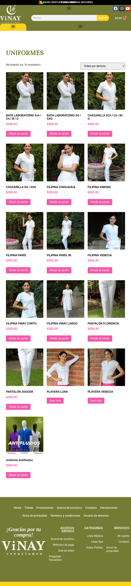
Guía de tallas (66, 550)
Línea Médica (95, 535)
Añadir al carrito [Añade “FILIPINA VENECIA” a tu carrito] (100, 270)
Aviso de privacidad (34, 515)
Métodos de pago (63, 544)
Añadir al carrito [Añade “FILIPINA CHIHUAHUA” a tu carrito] (59, 202)
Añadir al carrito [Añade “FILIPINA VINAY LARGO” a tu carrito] (59, 338)
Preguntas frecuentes (55, 558)
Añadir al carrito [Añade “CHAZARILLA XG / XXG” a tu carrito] (18, 202)
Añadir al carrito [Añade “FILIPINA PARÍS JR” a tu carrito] (59, 270)
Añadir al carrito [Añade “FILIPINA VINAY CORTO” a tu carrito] (18, 338)
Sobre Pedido (94, 547)
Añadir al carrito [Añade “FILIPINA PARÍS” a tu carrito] (18, 270)
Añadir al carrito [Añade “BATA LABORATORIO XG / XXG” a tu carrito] (59, 133)
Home (17, 507)
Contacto (91, 507)
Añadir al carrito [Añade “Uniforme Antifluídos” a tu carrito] (18, 475)
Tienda (29, 507)
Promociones (45, 507)
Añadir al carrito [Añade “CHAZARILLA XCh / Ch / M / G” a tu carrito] (100, 133)
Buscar (103, 17)
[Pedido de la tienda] (102, 66)
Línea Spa (97, 541)
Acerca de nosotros (69, 507)
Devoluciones (109, 507)
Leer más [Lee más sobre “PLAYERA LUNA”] (55, 400)
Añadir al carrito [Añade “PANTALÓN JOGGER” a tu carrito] (18, 406)
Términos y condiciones (65, 515)
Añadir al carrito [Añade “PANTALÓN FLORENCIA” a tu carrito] (100, 338)
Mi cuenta (123, 535)
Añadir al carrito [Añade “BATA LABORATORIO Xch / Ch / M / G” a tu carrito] (18, 133)
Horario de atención (96, 515)
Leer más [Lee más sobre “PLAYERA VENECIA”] (96, 400)
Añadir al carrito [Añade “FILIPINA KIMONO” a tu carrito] (100, 202)
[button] (69, 8)
